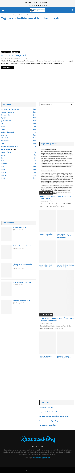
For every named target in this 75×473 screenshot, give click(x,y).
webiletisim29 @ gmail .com (41, 458)
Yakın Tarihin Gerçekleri (13, 55)
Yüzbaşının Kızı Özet (19, 227)
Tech (2, 167)
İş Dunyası (4, 135)
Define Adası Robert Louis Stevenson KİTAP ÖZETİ (55, 197)
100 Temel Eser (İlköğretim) (10, 109)
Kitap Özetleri (43, 2)
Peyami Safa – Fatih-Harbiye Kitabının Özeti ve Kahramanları (65, 235)
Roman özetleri (6, 149)
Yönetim (3, 178)
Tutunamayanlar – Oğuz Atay (22, 282)
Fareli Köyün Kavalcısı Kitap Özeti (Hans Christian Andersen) (56, 319)
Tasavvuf (4, 164)
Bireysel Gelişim (6, 115)
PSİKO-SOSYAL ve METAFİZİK (9, 146)
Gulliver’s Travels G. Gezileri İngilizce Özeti (64, 357)
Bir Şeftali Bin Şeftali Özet (21, 300)
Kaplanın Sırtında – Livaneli (22, 246)
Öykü (2, 144)
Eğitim (3, 126)
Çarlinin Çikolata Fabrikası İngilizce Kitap (65, 265)
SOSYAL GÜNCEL (6, 152)
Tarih (2, 161)
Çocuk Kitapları (6, 121)
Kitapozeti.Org (37, 439)
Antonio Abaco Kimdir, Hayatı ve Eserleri (46, 265)
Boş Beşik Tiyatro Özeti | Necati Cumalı (46, 235)
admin (8, 58)
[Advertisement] (37, 35)
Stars (2, 158)
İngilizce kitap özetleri (8, 132)
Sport (3, 155)
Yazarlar (36, 2)
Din (2, 124)
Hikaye (3, 129)
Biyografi (4, 118)
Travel (3, 169)
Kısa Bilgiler (4, 141)
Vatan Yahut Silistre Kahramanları (45, 357)
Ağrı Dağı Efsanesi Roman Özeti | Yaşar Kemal (54, 416)
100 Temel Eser (29, 2)
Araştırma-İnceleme (6, 52)
